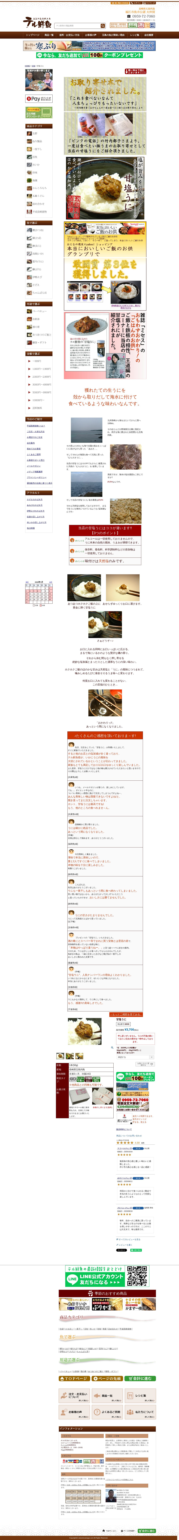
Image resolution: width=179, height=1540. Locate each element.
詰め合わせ (113, 1329)
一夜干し (79, 1329)
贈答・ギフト (111, 1371)
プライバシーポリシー (36, 477)
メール (64, 1445)
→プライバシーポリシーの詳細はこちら (119, 1479)
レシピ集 (134, 35)
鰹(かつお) (64, 1349)
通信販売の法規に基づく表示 (39, 483)
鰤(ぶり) (113, 1349)
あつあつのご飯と (96, 1371)
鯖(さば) (74, 1349)
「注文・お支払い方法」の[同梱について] (80, 1485)
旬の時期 (31, 528)
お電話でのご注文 (35, 437)
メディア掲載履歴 (35, 472)
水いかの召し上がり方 (36, 522)
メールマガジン (34, 466)
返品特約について (124, 1129)
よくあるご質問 (34, 454)
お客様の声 (90, 35)
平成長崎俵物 (125, 1329)
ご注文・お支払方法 (35, 431)
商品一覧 (49, 35)
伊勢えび (64, 1351)
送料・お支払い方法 (69, 35)
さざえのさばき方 (35, 499)
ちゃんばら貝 (82, 1351)
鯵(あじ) (82, 1349)
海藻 (105, 1329)
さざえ (72, 1351)
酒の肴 (83, 1371)
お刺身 (76, 1371)
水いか (93, 1329)
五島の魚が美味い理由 (113, 35)
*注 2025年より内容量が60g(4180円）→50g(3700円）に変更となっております (129, 1050)
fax (63, 1450)
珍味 (33, 66)
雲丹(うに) (103, 1349)
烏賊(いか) (92, 1349)
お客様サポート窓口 (35, 460)
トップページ (32, 35)
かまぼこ (69, 1329)
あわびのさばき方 (35, 505)
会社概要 (148, 35)
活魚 (86, 1329)
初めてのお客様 (34, 449)
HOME (27, 66)
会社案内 (31, 443)
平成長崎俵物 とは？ (36, 426)
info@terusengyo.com (129, 1499)
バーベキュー (66, 1371)
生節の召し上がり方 (35, 517)
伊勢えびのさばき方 (35, 511)
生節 (62, 1329)
